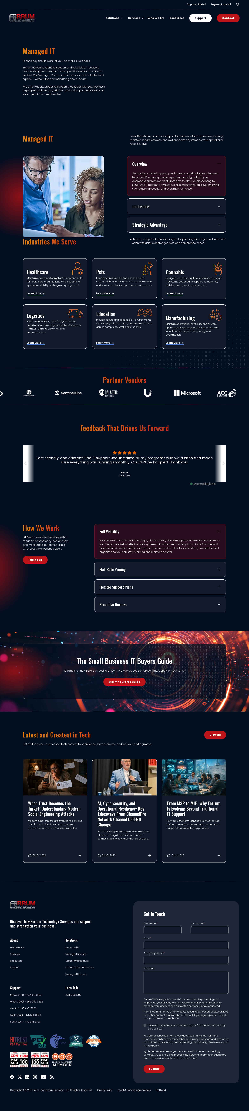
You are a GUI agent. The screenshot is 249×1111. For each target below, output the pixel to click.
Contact (227, 18)
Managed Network (76, 974)
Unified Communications (79, 967)
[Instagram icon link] (35, 1077)
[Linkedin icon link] (27, 1077)
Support (199, 18)
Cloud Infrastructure (77, 960)
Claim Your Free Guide (124, 682)
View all (215, 735)
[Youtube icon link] (43, 1077)
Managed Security (76, 954)
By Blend (161, 1090)
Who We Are (155, 18)
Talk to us (35, 560)
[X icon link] (20, 1077)
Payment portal (220, 4)
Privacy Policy (104, 1090)
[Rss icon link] (52, 1077)
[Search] (237, 4)
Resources (176, 18)
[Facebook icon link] (12, 1077)
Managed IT (72, 947)
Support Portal (195, 4)
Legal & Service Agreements (134, 1090)
